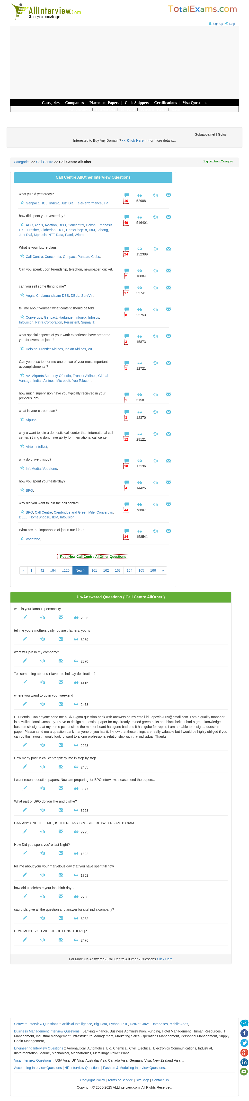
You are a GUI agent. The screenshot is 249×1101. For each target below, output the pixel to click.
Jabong (102, 230)
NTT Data (55, 235)
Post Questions (79, 109)
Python (114, 1024)
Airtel (30, 447)
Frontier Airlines (51, 349)
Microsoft (63, 381)
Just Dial (67, 203)
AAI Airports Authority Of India (48, 376)
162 (106, 570)
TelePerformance (89, 203)
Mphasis (40, 235)
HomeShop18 (76, 230)
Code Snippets (137, 103)
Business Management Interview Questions (47, 1031)
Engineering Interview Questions (38, 1048)
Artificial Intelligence (77, 1024)
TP (105, 203)
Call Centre (44, 162)
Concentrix (76, 225)
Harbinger (66, 317)
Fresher (33, 230)
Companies (74, 103)
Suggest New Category (218, 161)
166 (153, 570)
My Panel (128, 109)
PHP (124, 1024)
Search (146, 109)
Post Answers (106, 109)
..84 (53, 570)
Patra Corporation (48, 322)
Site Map (142, 1080)
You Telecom (81, 381)
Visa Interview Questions (33, 1060)
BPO (62, 225)
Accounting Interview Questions (38, 1068)
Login (230, 24)
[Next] (163, 570)
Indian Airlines (75, 349)
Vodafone (50, 469)
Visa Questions (195, 103)
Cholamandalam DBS (52, 295)
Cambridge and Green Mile (74, 512)
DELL (75, 295)
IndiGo (54, 203)
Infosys (93, 317)
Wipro (79, 235)
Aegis (39, 225)
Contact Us (160, 1080)
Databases (159, 1024)
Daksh (91, 225)
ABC (29, 225)
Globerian (48, 230)
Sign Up (215, 24)
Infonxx (80, 317)
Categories (51, 103)
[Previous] (23, 570)
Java (146, 1024)
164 (129, 570)
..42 (41, 570)
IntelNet (41, 447)
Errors (176, 109)
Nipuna (31, 420)
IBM (92, 230)
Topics (161, 109)
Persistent (71, 322)
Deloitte (31, 349)
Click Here (165, 959)
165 (141, 570)
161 (94, 570)
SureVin (87, 295)
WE (90, 349)
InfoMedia (33, 469)
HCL (44, 203)
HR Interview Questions (82, 1068)
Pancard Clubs (89, 257)
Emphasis (105, 225)
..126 (66, 570)
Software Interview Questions (36, 1024)
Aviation (51, 225)
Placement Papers (104, 103)
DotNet (135, 1024)
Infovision (26, 322)
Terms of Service (120, 1080)
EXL (22, 230)
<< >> (135, 140)
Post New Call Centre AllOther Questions (93, 557)
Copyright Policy (92, 1080)
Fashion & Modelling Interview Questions (134, 1068)
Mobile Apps (178, 1024)
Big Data (100, 1024)
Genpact (32, 203)
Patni (69, 235)
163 (118, 570)
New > (80, 570)
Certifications (165, 103)
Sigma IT (87, 322)
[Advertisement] (124, 62)
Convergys (34, 317)
